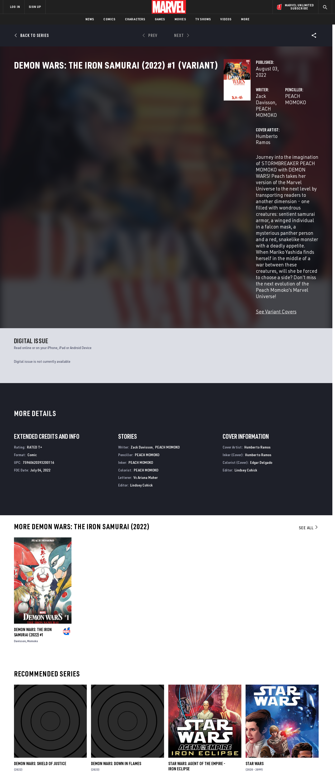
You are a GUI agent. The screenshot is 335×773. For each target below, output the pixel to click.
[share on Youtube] (269, 727)
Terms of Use (43, 760)
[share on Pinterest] (298, 727)
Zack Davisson (124, 113)
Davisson (20, 525)
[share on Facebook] (269, 716)
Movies (180, 19)
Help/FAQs (54, 710)
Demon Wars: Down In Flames (116, 647)
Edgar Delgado (261, 346)
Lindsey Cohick (141, 369)
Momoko (32, 525)
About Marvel (58, 702)
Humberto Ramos (127, 134)
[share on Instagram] (298, 715)
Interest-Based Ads (258, 760)
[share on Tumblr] (312, 715)
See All (308, 411)
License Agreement (225, 760)
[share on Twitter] (283, 715)
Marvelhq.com (108, 717)
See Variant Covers (129, 196)
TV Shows (203, 19)
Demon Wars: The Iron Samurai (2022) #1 (33, 516)
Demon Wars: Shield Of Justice (40, 647)
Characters (135, 19)
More (245, 19)
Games (160, 19)
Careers (53, 717)
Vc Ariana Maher (145, 361)
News (89, 19)
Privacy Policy (67, 760)
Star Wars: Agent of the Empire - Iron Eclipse (196, 650)
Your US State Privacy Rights (102, 760)
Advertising (106, 702)
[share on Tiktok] (269, 738)
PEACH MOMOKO (160, 113)
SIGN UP (35, 7)
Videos (225, 19)
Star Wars (255, 647)
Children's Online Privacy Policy (184, 760)
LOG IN (15, 7)
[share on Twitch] (312, 727)
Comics (109, 19)
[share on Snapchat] (283, 727)
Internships (56, 725)
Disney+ (102, 710)
